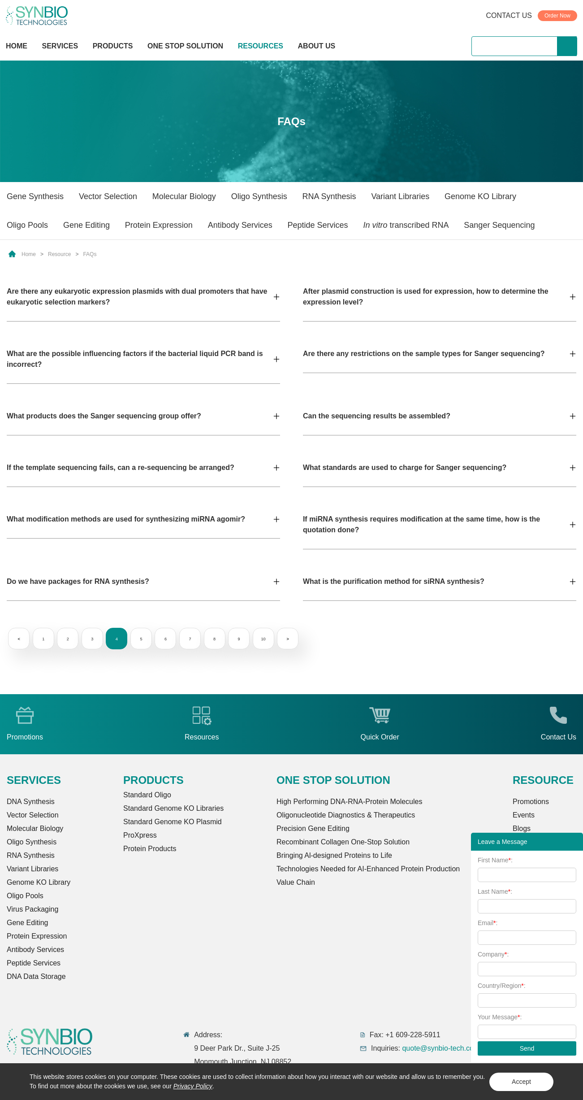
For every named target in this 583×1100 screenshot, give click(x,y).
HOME (16, 46)
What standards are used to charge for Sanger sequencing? (404, 467)
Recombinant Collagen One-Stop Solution (343, 842)
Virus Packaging (32, 909)
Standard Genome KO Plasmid (172, 822)
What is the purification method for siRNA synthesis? (393, 581)
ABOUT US (317, 46)
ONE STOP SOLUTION (185, 46)
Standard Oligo (147, 795)
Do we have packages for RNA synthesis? (78, 581)
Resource (59, 254)
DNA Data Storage (36, 976)
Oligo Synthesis (259, 196)
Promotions (531, 801)
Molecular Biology (184, 196)
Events (524, 815)
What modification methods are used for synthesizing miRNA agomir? (126, 519)
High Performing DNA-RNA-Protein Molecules (349, 801)
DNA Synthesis (31, 801)
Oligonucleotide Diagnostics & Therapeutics (345, 815)
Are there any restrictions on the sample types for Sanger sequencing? (424, 353)
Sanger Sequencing (499, 225)
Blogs (522, 828)
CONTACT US (509, 15)
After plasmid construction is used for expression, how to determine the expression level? (425, 296)
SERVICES (60, 46)
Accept (521, 1081)
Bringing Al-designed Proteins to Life (334, 855)
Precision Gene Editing (313, 828)
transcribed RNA (406, 225)
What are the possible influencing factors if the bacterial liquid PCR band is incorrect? (135, 359)
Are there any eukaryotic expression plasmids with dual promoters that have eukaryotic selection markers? (137, 296)
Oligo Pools (27, 225)
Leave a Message (502, 841)
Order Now (557, 16)
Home (29, 254)
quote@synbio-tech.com (440, 1048)
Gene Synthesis (35, 196)
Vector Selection (108, 196)
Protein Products (149, 848)
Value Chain (295, 882)
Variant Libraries (400, 196)
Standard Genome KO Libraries (173, 808)
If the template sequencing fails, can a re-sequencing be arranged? (120, 467)
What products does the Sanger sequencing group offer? (104, 416)
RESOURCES (260, 46)
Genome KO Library (480, 196)
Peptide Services (318, 225)
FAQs (89, 254)
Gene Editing (86, 225)
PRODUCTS (113, 47)
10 (279, 639)
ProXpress (140, 835)
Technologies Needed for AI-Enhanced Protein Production (368, 869)
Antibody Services (240, 225)
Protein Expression (159, 225)
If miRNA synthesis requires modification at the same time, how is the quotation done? (421, 524)
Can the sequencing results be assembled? (376, 416)
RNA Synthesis (329, 196)
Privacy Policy (192, 1086)
